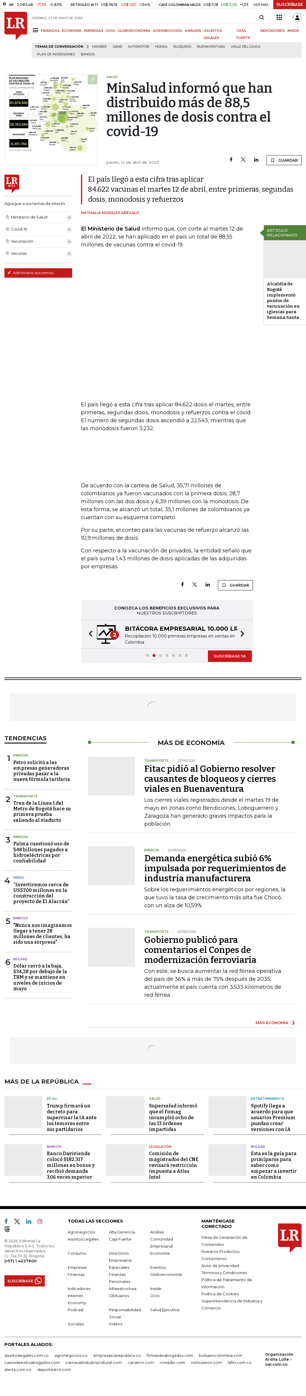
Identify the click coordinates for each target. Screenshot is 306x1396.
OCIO (110, 31)
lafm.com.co (240, 1362)
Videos (115, 1324)
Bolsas (20, 959)
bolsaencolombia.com (220, 1355)
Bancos (88, 54)
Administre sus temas (30, 272)
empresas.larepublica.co (117, 1355)
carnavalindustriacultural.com (94, 1362)
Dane (117, 47)
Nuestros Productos (220, 1251)
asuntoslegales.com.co (26, 1355)
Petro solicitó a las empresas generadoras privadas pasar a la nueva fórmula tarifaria (41, 771)
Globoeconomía (166, 1274)
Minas (18, 877)
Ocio (155, 1295)
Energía (20, 755)
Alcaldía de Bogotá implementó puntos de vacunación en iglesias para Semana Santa (283, 300)
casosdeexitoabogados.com (32, 1362)
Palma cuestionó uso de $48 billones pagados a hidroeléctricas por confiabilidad (41, 852)
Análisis (157, 1232)
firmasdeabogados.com (170, 1355)
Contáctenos (213, 1258)
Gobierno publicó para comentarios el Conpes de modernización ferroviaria (200, 950)
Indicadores (79, 1288)
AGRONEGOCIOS (167, 31)
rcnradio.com (172, 1362)
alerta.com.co (17, 1369)
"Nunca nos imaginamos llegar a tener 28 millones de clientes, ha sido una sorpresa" (42, 934)
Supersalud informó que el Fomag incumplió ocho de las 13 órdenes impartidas (173, 1117)
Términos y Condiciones (224, 1272)
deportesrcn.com (54, 1369)
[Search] (262, 18)
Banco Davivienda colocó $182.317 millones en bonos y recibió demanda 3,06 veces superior (71, 1165)
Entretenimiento (267, 1099)
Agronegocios (81, 1232)
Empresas (77, 1267)
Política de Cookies (220, 1293)
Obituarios (119, 1295)
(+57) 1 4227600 (20, 1260)
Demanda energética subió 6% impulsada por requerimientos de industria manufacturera (215, 868)
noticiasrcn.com (206, 1362)
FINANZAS (50, 31)
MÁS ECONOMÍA (272, 1022)
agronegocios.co (70, 1355)
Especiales (119, 1267)
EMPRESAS (93, 31)
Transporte (25, 796)
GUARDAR (284, 160)
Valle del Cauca (245, 47)
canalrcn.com (141, 1362)
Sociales (76, 1324)
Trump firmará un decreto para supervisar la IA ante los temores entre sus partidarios (72, 1117)
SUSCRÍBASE (289, 4)
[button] (89, 634)
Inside (155, 1288)
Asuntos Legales (83, 1239)
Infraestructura (122, 1288)
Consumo (77, 1253)
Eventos (158, 1267)
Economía (160, 1253)
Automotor (138, 47)
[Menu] (36, 30)
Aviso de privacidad (220, 1265)
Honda (161, 47)
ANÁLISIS (193, 31)
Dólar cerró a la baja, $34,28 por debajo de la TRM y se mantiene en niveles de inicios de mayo (40, 977)
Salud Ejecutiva (164, 1309)
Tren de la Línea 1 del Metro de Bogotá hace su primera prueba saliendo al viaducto (42, 811)
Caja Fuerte (120, 1239)
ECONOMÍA (72, 31)
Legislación (160, 1147)
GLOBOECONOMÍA (134, 31)
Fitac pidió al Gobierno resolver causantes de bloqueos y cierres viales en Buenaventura (210, 779)
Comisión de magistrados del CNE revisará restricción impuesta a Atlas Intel (174, 1165)
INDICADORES (272, 31)
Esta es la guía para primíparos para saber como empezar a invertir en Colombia (274, 1165)
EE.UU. (52, 1099)
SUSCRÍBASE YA (230, 656)
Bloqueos (182, 47)
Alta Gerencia (122, 1232)
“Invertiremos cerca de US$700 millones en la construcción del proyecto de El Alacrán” (41, 893)
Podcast (76, 1309)
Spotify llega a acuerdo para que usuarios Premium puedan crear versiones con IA (273, 1117)
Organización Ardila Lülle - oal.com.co (279, 1359)
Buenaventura (211, 47)
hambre (99, 47)
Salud (155, 1099)
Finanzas (76, 1274)
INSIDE (293, 31)
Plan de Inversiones (56, 54)
